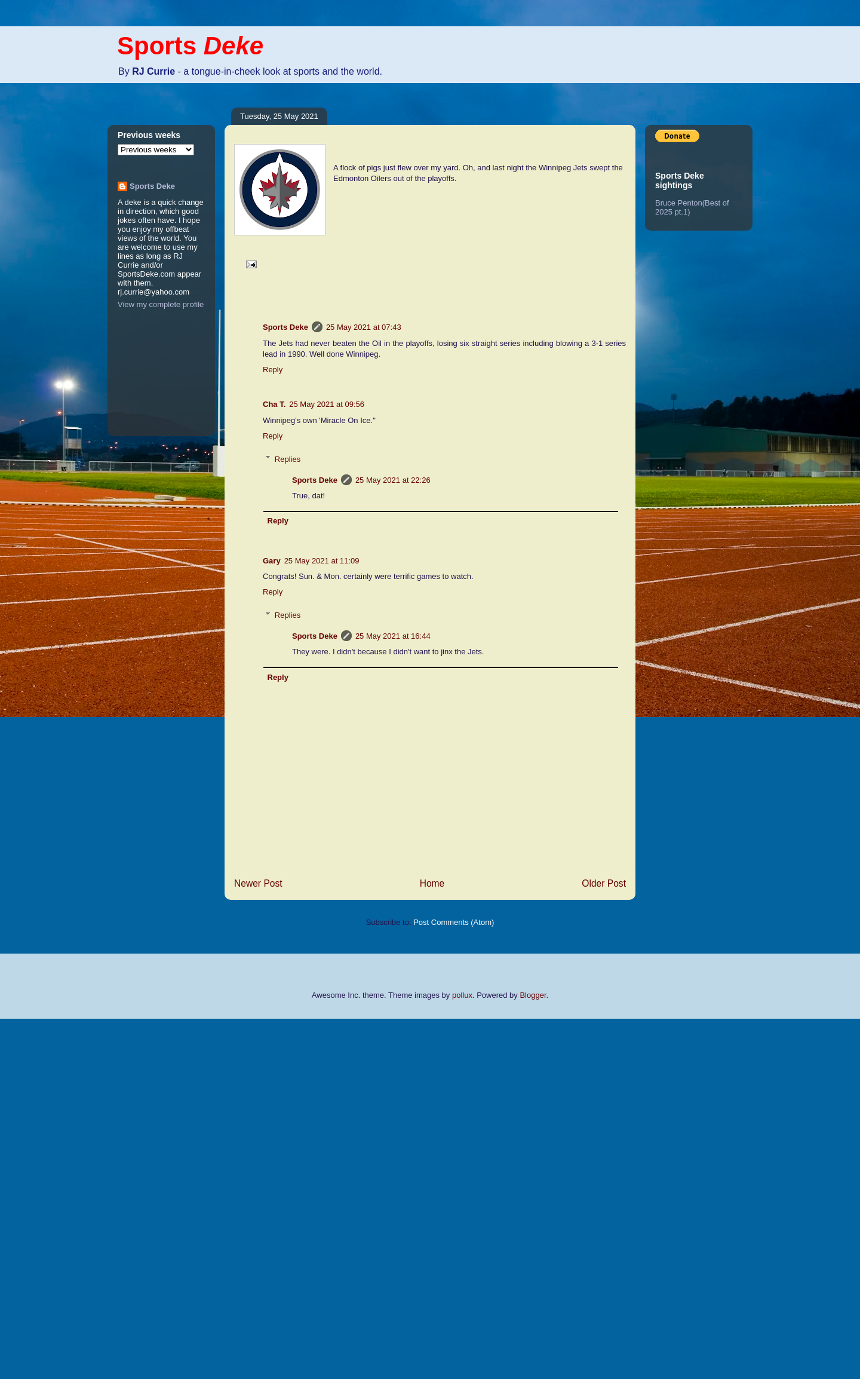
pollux (462, 995)
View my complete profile (161, 304)
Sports (190, 46)
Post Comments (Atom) (453, 922)
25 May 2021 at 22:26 (393, 480)
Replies (287, 458)
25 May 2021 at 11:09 (322, 560)
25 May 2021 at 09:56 (326, 404)
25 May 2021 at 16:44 (393, 636)
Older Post (604, 883)
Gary (272, 560)
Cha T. (274, 404)
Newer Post (258, 883)
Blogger (533, 995)
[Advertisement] (48, 1197)
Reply (272, 369)
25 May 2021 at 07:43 (363, 327)
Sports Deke (285, 327)
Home (432, 883)
